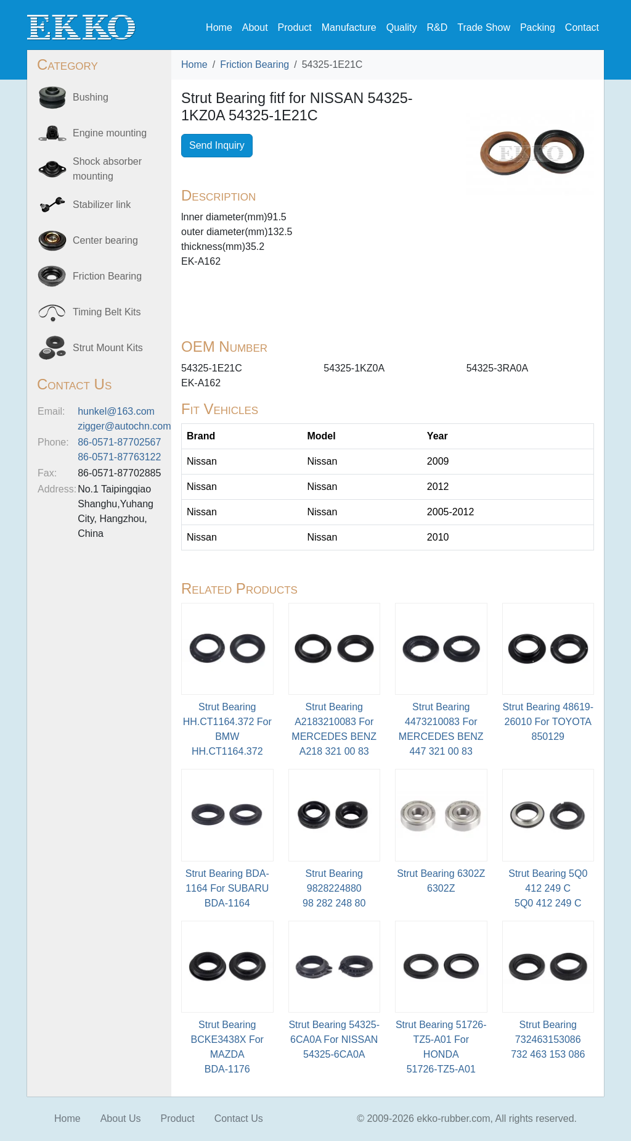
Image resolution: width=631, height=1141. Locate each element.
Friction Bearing (254, 64)
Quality (401, 27)
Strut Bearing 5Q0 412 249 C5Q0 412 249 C (547, 888)
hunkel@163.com (116, 411)
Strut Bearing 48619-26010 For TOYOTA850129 (547, 722)
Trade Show (483, 27)
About (255, 27)
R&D (436, 27)
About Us (120, 1118)
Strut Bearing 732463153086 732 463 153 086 (548, 1039)
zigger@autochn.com (124, 426)
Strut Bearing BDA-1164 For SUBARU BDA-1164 (227, 888)
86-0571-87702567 (119, 442)
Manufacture (349, 27)
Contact (582, 27)
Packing (537, 27)
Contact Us (238, 1118)
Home (219, 27)
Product (295, 27)
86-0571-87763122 (119, 457)
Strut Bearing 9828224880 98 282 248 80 (334, 888)
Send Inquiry (217, 145)
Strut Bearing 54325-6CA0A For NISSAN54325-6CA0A (334, 1039)
